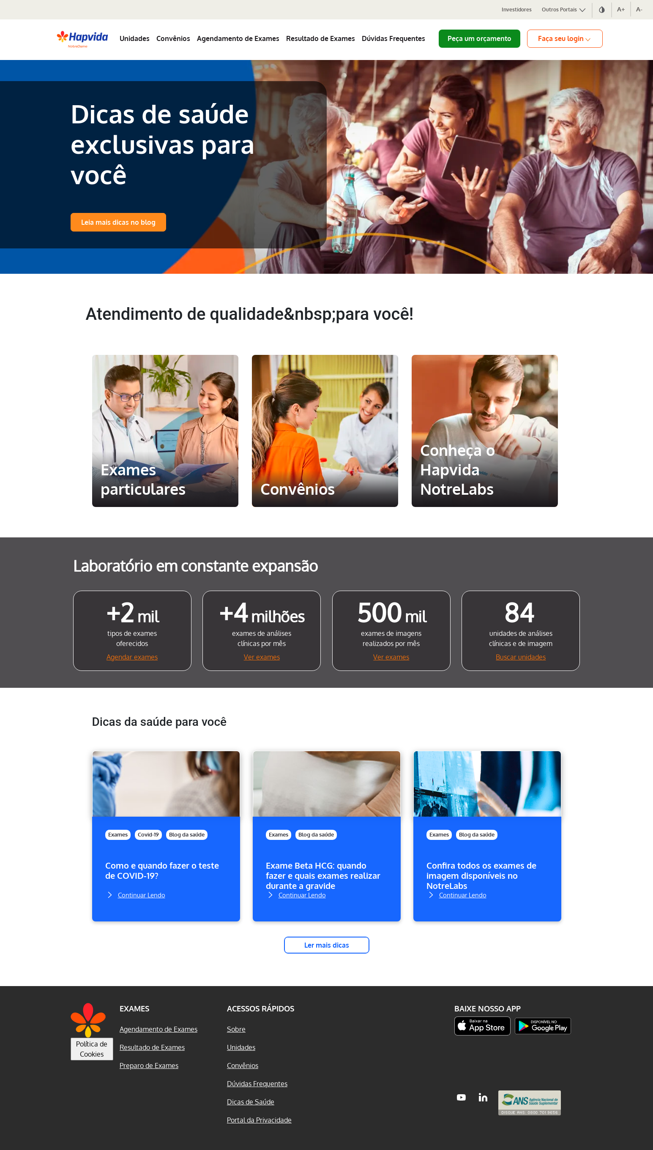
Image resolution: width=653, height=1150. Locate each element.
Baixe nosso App (487, 1008)
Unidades (135, 38)
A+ (621, 9)
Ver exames (262, 657)
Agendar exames (132, 657)
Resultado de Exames (320, 38)
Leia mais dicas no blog (118, 222)
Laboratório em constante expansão (195, 565)
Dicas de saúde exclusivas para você (162, 143)
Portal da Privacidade (259, 1120)
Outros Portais (564, 9)
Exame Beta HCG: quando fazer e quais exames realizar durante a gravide (323, 875)
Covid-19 (148, 834)
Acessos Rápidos (260, 1008)
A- (639, 9)
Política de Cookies (91, 1049)
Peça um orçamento (479, 38)
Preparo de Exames (149, 1065)
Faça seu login (565, 38)
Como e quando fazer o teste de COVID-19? (162, 870)
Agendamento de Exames (238, 38)
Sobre (236, 1029)
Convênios (173, 38)
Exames (118, 834)
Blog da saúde (187, 834)
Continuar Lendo (135, 894)
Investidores (517, 9)
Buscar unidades (521, 657)
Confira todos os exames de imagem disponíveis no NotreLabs (481, 875)
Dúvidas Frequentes (393, 38)
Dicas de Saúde (250, 1102)
